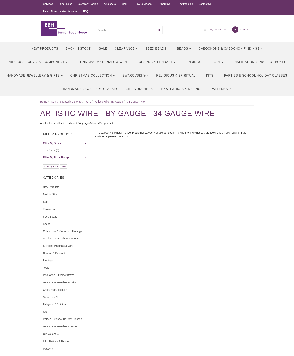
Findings (194, 62)
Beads (184, 48)
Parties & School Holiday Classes (255, 75)
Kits (211, 75)
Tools (219, 62)
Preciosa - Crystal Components (39, 62)
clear (63, 166)
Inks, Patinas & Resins (181, 89)
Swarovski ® (135, 75)
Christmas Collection (92, 75)
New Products (44, 48)
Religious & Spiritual (177, 75)
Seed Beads (157, 48)
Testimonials (185, 3)
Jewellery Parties (88, 3)
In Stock (52, 150)
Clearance (126, 48)
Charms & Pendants (158, 62)
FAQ (85, 11)
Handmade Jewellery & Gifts (35, 75)
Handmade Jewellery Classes (90, 89)
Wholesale (110, 3)
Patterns (221, 89)
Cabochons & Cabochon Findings (230, 48)
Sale (103, 48)
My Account (214, 29)
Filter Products (58, 134)
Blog (125, 3)
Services (48, 3)
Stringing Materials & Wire (104, 62)
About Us (166, 3)
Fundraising (65, 3)
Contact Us (204, 3)
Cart (241, 29)
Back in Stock (78, 48)
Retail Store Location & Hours (60, 11)
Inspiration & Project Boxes (260, 62)
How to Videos (144, 3)
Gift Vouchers (139, 89)
